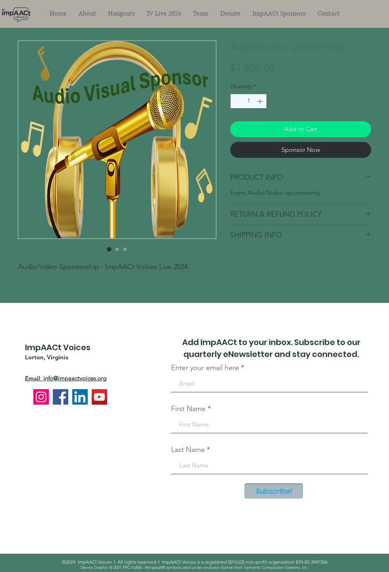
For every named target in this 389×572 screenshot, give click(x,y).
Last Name (188, 449)
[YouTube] (99, 397)
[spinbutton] (248, 101)
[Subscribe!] (274, 491)
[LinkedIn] (80, 397)
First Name (188, 408)
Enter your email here (205, 367)
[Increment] (261, 101)
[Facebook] (60, 397)
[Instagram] (41, 397)
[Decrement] (236, 101)
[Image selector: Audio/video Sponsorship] (109, 249)
